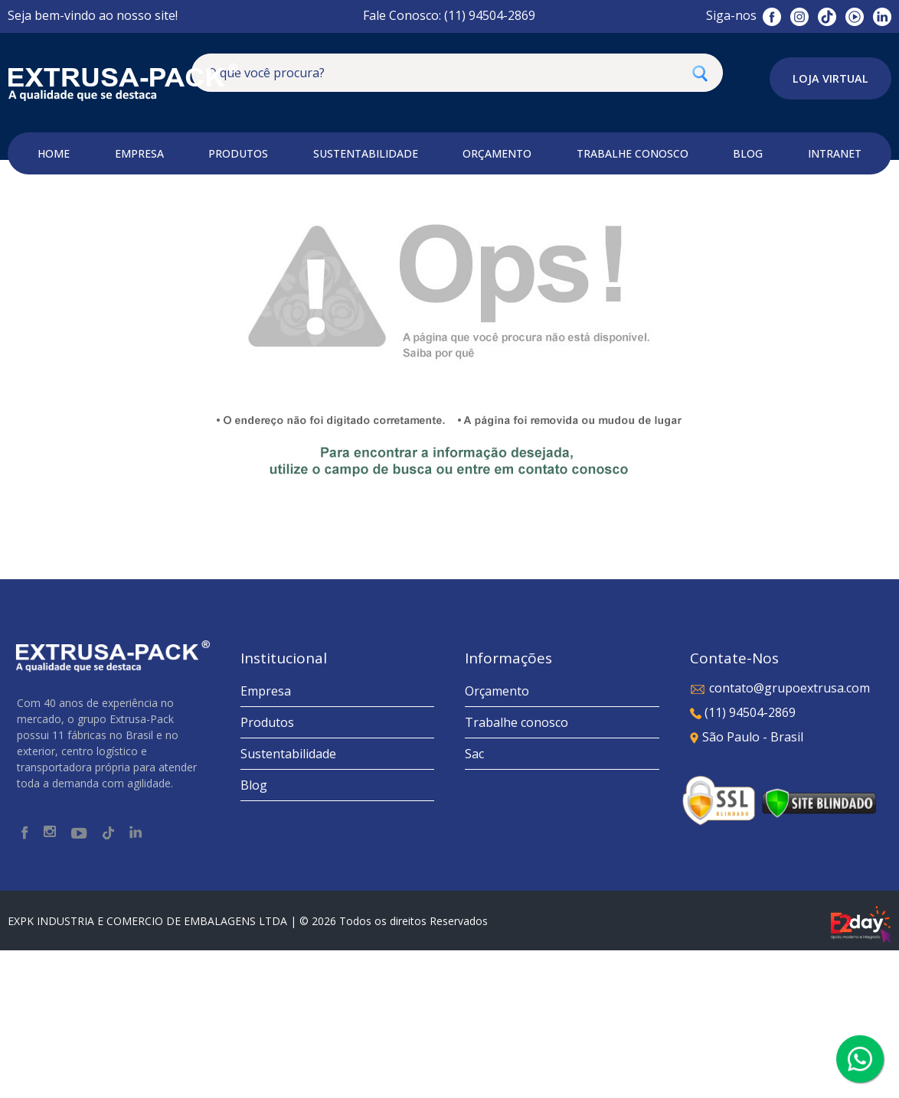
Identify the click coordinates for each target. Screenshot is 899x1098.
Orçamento (497, 838)
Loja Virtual (830, 78)
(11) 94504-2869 (743, 860)
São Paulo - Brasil (746, 884)
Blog (253, 932)
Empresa (265, 838)
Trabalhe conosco (516, 870)
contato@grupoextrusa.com (780, 835)
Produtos (267, 870)
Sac (474, 901)
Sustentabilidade (288, 901)
